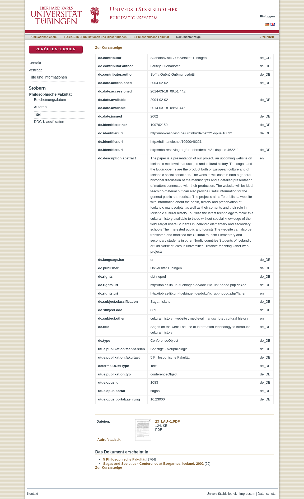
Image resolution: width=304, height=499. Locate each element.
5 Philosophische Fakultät (151, 36)
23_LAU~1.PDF (167, 421)
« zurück (266, 37)
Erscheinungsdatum (50, 100)
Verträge (36, 70)
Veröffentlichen (55, 49)
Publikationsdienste (43, 36)
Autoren (40, 107)
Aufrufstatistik (108, 440)
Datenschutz (266, 494)
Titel (37, 114)
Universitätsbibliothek (222, 494)
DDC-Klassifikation (49, 122)
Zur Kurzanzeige (108, 48)
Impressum (247, 494)
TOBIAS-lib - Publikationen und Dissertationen (95, 36)
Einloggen (267, 16)
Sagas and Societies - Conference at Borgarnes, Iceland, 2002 (153, 464)
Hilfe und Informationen (48, 77)
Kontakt (35, 63)
